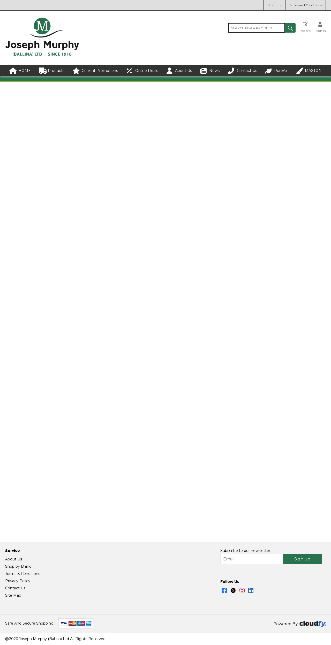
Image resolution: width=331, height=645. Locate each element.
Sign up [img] (302, 559)
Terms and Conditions (305, 5)
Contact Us (242, 71)
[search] (256, 28)
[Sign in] (320, 27)
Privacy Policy (17, 581)
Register (305, 27)
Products (51, 71)
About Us (179, 71)
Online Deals (142, 71)
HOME (20, 71)
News (210, 71)
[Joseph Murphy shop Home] (42, 56)
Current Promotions (95, 71)
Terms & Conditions (22, 574)
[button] (290, 28)
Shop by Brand (18, 566)
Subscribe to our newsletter (245, 551)
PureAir (276, 71)
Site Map (13, 595)
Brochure (274, 5)
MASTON (309, 71)
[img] (224, 590)
